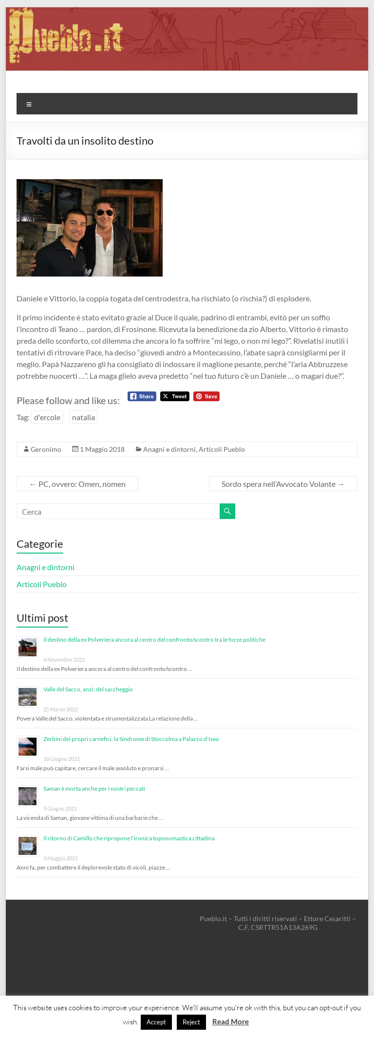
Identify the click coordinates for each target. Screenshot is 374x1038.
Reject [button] (191, 1022)
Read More (230, 1021)
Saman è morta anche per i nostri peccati (94, 788)
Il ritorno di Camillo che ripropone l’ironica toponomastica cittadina (129, 838)
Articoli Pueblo (222, 449)
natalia (83, 417)
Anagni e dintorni (169, 449)
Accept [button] (156, 1022)
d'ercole (47, 417)
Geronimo (46, 449)
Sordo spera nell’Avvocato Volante (283, 483)
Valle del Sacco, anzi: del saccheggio (88, 689)
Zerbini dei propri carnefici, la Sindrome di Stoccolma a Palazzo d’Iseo (131, 738)
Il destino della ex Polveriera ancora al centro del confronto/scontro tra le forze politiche (154, 639)
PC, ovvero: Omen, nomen (77, 483)
